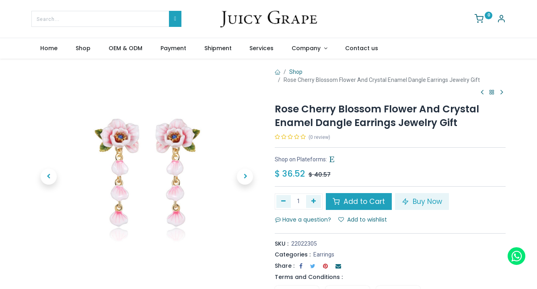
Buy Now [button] (422, 201)
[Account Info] (501, 19)
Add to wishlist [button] (362, 220)
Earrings (323, 254)
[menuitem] (49, 48)
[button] (48, 176)
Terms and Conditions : (309, 277)
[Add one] (313, 201)
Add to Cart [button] (359, 201)
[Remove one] (283, 201)
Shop (295, 72)
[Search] (175, 19)
